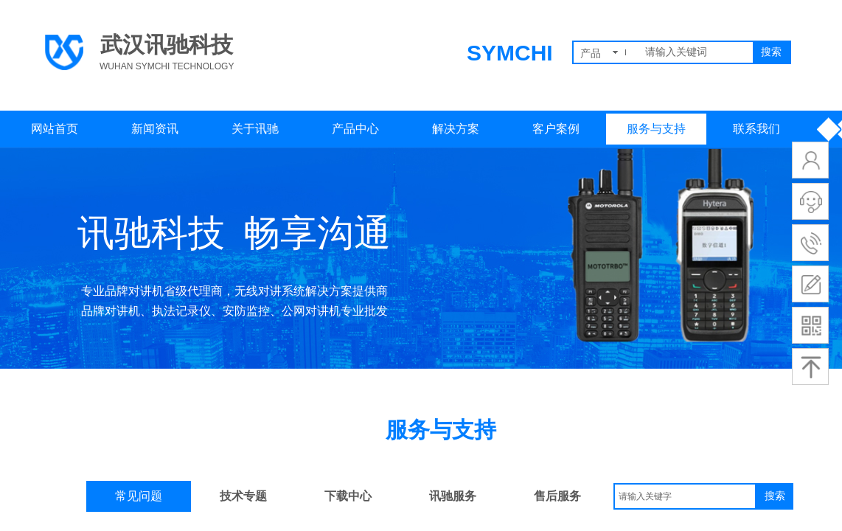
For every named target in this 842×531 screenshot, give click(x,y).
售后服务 (557, 496)
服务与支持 (656, 128)
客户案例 (556, 128)
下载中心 (348, 496)
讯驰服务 (452, 496)
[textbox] (696, 52)
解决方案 (455, 128)
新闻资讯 (154, 128)
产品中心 (355, 128)
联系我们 (756, 128)
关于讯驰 (255, 128)
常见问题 (138, 496)
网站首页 (54, 128)
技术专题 (243, 496)
